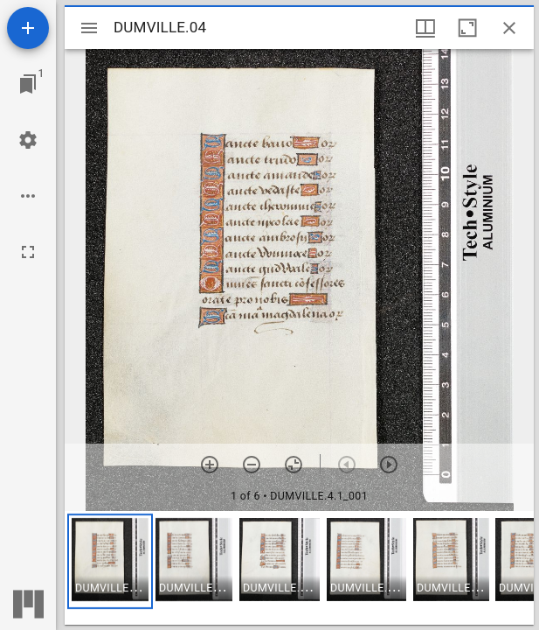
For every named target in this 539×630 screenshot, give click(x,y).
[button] (110, 561)
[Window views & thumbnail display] (425, 28)
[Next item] (389, 465)
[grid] (299, 568)
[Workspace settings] (28, 140)
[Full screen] (28, 252)
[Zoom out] (252, 465)
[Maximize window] (467, 28)
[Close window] (509, 28)
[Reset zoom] (293, 465)
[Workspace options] (28, 196)
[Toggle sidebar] (89, 28)
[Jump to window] (28, 84)
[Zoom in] (210, 465)
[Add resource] (28, 28)
